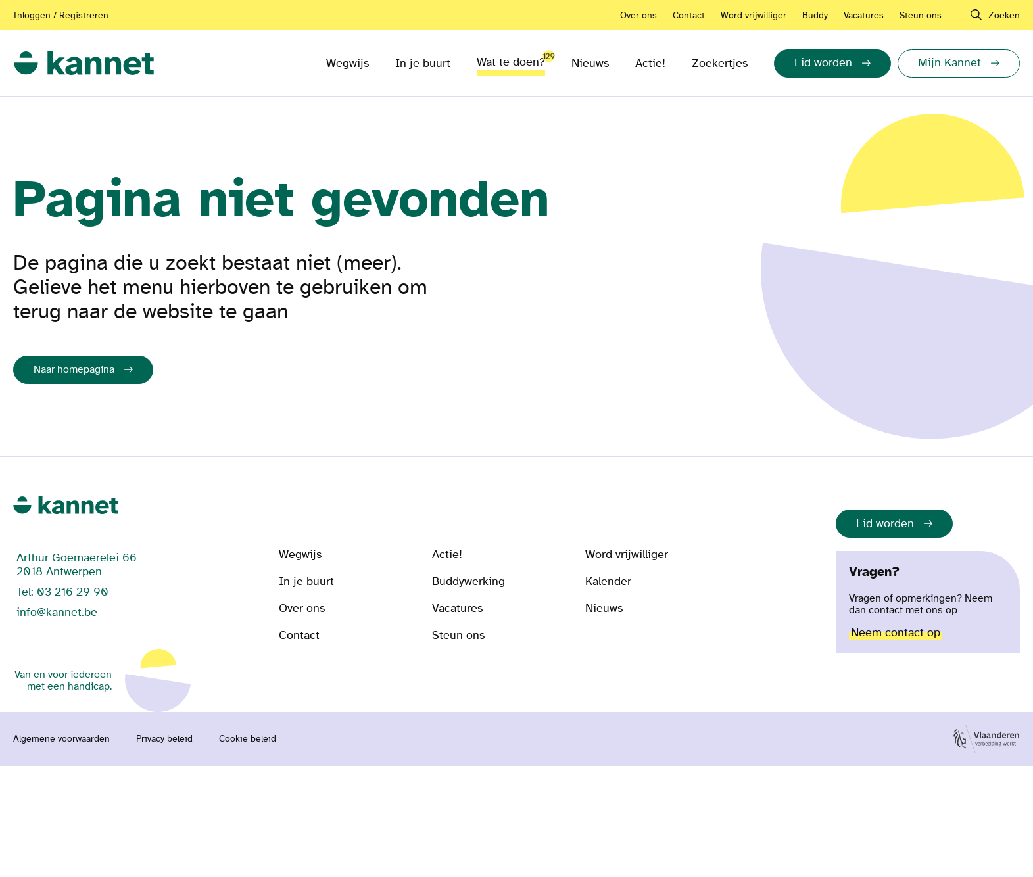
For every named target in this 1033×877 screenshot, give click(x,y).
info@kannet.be (56, 612)
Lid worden (885, 524)
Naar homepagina (74, 369)
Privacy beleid (164, 739)
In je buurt (422, 63)
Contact (689, 15)
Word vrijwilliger (753, 15)
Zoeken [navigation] (1004, 15)
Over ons (638, 15)
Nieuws (590, 63)
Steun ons (921, 15)
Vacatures (864, 15)
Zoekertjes (720, 63)
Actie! (650, 63)
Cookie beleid (247, 739)
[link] (84, 63)
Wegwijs (347, 63)
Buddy (815, 15)
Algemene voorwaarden (61, 739)
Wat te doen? (511, 59)
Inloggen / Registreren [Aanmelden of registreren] (60, 15)
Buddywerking (468, 581)
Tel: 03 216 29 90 (62, 592)
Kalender (608, 581)
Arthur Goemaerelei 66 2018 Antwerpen (76, 565)
